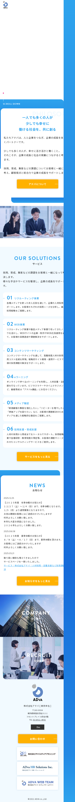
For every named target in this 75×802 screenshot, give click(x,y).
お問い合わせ (37, 739)
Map (38, 727)
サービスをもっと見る (37, 456)
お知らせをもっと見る (37, 581)
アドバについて (37, 184)
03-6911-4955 (39, 719)
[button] (36, 616)
